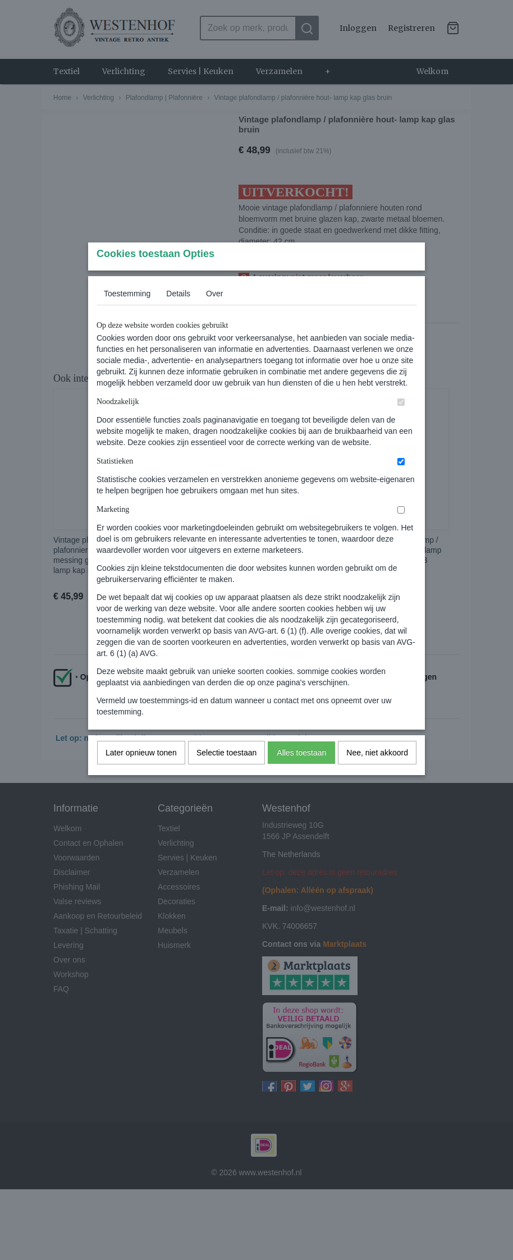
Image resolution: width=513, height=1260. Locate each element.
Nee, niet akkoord (377, 774)
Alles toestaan (301, 774)
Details (178, 315)
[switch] (401, 424)
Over (214, 315)
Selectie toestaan (226, 774)
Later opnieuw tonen (141, 774)
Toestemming (127, 315)
